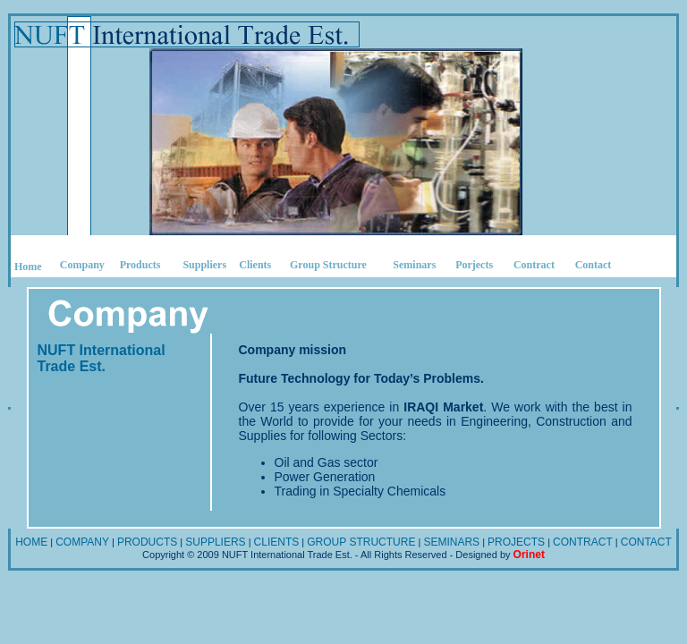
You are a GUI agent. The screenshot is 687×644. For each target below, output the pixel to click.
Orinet (529, 554)
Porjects (474, 264)
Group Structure (328, 264)
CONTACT (646, 542)
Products (140, 264)
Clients (255, 264)
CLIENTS (277, 542)
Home (28, 266)
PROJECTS (516, 542)
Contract (534, 264)
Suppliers (204, 264)
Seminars (414, 264)
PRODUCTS (147, 542)
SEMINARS (451, 542)
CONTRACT (583, 542)
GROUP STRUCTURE (361, 542)
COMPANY (82, 542)
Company (82, 264)
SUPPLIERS (215, 542)
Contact (593, 264)
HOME (31, 542)
